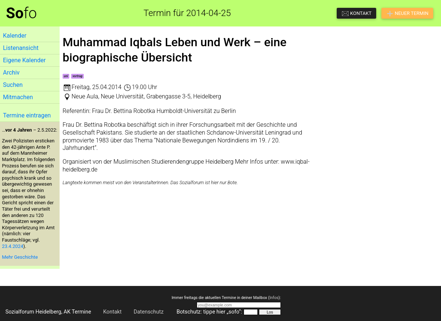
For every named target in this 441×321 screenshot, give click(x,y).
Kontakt (112, 312)
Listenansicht (20, 47)
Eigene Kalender (24, 60)
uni (66, 76)
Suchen (13, 84)
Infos (273, 297)
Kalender (14, 35)
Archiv (11, 72)
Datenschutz (149, 312)
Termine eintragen (27, 115)
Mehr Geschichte (20, 257)
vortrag (77, 76)
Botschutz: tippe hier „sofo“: (209, 312)
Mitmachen (18, 97)
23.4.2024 (12, 246)
